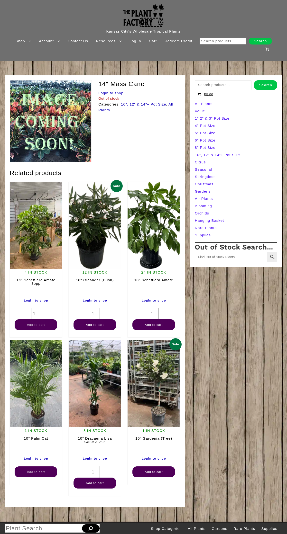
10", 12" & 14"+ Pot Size (143, 104)
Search (260, 41)
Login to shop (110, 93)
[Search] (91, 528)
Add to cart (36, 325)
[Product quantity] (36, 313)
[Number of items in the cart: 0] (267, 49)
